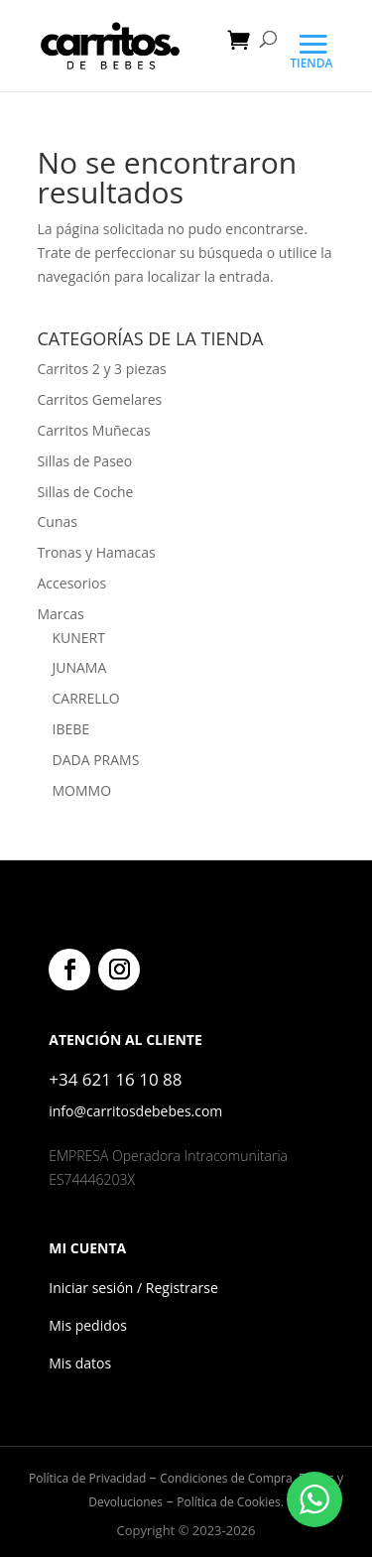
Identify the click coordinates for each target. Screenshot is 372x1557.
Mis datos (80, 1363)
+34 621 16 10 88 (115, 1079)
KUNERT (79, 637)
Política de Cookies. (230, 1501)
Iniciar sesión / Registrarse (133, 1287)
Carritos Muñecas (94, 430)
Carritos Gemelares (100, 399)
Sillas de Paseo (85, 461)
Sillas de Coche (86, 491)
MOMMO (82, 790)
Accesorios (72, 583)
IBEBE (71, 728)
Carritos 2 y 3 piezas (102, 368)
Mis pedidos (88, 1325)
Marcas (61, 613)
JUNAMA (80, 667)
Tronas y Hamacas (97, 552)
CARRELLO (86, 698)
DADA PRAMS (96, 759)
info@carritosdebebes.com (135, 1111)
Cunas (57, 521)
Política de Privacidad (89, 1478)
